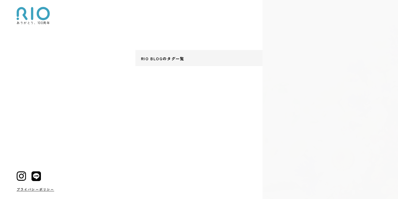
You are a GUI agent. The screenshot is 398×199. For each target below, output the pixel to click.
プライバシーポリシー (35, 189)
